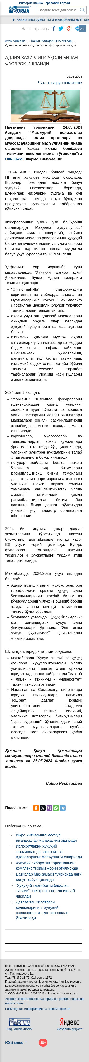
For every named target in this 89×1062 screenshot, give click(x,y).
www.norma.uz (15, 41)
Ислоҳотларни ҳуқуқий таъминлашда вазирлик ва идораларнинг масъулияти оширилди (49, 851)
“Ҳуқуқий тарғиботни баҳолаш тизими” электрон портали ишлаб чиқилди (45, 891)
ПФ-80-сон (15, 159)
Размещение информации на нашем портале (37, 1009)
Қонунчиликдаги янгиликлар (51, 41)
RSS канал (14, 1042)
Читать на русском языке (60, 83)
